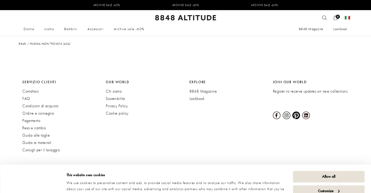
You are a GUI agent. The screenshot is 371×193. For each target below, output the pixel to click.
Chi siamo (114, 91)
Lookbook (340, 29)
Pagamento (31, 120)
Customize (329, 164)
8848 (22, 44)
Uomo (49, 29)
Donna (29, 29)
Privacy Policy (117, 106)
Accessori (95, 29)
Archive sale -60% (129, 29)
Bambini (70, 29)
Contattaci (30, 91)
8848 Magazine (311, 29)
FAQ (26, 98)
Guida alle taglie (36, 135)
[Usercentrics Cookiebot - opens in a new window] (33, 183)
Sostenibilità (115, 98)
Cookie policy (117, 113)
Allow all (328, 150)
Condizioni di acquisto (40, 106)
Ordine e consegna (38, 113)
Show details (76, 183)
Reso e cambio (34, 128)
